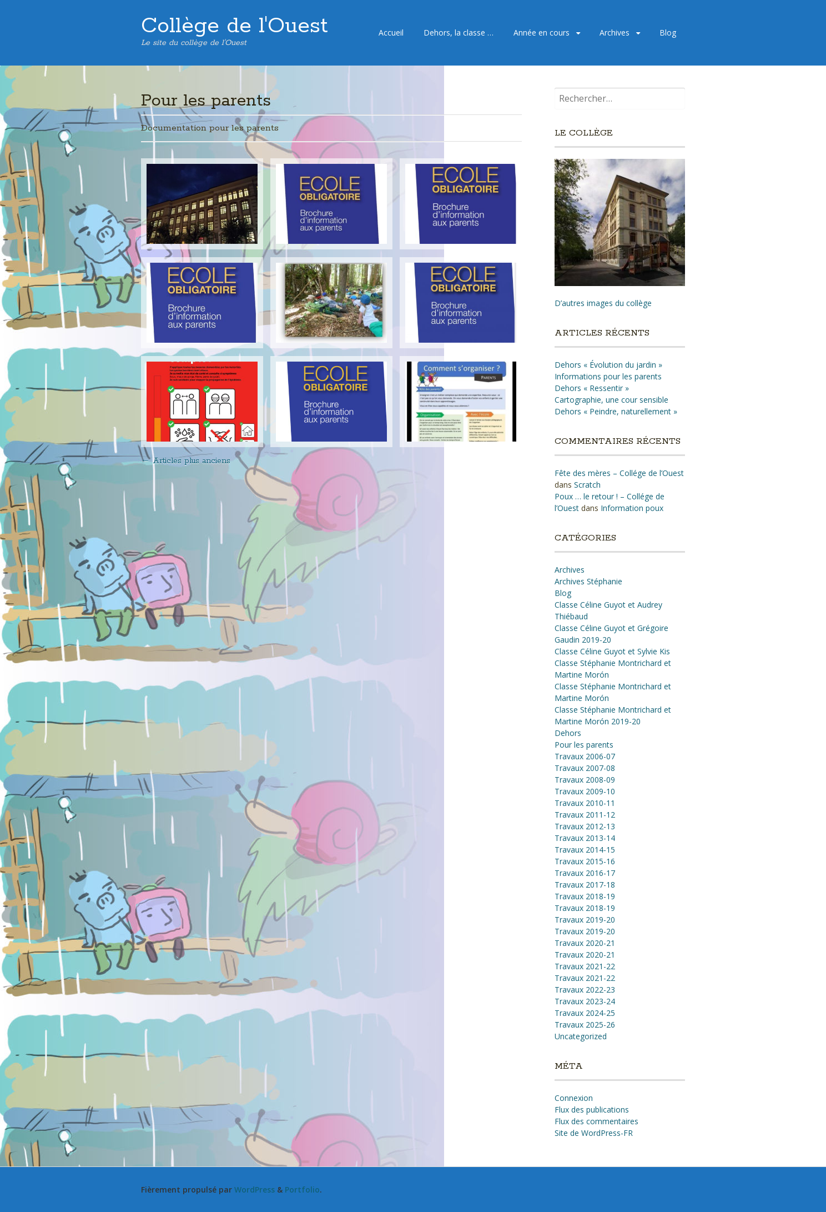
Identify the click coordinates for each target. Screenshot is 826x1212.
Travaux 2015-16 (585, 861)
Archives (614, 32)
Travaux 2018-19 (585, 896)
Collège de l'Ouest (234, 26)
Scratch (587, 484)
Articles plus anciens (185, 461)
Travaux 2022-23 (585, 989)
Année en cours (541, 32)
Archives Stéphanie (588, 581)
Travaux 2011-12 (585, 814)
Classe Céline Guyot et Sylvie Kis (612, 651)
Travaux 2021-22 (585, 966)
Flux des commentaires (596, 1121)
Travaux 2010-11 (585, 803)
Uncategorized (581, 1036)
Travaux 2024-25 (585, 1013)
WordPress (254, 1189)
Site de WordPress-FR (594, 1133)
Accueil (391, 32)
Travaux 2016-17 (585, 873)
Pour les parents (584, 744)
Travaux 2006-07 (585, 756)
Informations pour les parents (608, 376)
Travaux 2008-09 (585, 779)
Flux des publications (592, 1109)
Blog (667, 32)
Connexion (574, 1098)
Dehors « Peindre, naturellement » (616, 411)
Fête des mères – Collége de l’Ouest (619, 473)
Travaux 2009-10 (585, 791)
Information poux (632, 508)
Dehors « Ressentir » (592, 388)
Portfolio (302, 1189)
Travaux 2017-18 (585, 884)
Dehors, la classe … (458, 32)
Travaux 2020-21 (585, 943)
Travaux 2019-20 (585, 919)
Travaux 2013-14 (585, 838)
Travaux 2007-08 (585, 768)
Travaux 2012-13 (585, 826)
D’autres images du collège (603, 303)
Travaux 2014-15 (585, 849)
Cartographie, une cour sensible (611, 399)
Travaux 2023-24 (585, 1001)
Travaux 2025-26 (585, 1024)
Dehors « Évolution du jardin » (608, 364)
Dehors (568, 733)
